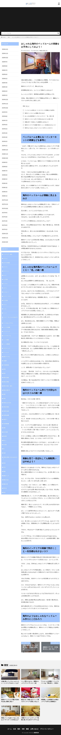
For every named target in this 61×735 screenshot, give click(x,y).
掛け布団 (5, 427)
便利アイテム (6, 353)
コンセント (6, 289)
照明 (4, 458)
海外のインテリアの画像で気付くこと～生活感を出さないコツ (39, 125)
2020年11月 (5, 53)
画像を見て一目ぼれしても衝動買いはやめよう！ (36, 122)
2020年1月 (4, 94)
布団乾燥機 (6, 411)
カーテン (5, 264)
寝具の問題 (6, 378)
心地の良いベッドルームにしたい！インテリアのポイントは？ (10, 681)
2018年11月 (5, 152)
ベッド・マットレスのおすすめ (10, 314)
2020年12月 (5, 49)
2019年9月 (4, 111)
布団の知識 (6, 407)
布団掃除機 (6, 419)
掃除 (4, 423)
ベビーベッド (6, 344)
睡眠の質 (5, 479)
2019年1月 (4, 144)
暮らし (5, 436)
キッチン (5, 281)
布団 (4, 394)
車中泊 (5, 483)
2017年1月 (4, 227)
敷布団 (5, 431)
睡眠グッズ (6, 470)
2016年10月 (5, 239)
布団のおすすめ (7, 398)
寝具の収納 (6, 373)
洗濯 (4, 448)
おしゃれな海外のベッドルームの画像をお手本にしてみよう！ (25, 37)
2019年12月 (5, 99)
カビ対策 (5, 277)
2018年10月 (5, 157)
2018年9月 (4, 161)
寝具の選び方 (6, 386)
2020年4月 (4, 82)
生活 (46, 50)
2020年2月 (4, 90)
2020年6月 (4, 74)
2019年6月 (4, 123)
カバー (5, 272)
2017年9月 (4, 210)
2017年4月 (4, 215)
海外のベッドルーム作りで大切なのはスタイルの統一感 (38, 119)
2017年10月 (5, 206)
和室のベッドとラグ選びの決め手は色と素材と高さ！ (10, 699)
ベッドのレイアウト (8, 320)
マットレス (6, 349)
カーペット (6, 268)
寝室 (44, 50)
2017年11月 (5, 202)
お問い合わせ (34, 727)
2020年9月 (4, 61)
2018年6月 (4, 173)
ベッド (5, 310)
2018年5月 (4, 177)
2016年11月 (5, 235)
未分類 (5, 440)
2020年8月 (4, 65)
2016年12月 (5, 231)
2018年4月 (4, 181)
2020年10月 (5, 57)
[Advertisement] (30, 20)
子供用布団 (6, 361)
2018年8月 (4, 165)
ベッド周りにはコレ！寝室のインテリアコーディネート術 (30, 681)
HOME (4, 37)
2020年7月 (4, 70)
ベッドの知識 (6, 324)
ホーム (12, 727)
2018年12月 (5, 148)
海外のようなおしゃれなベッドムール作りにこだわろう (38, 127)
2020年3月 (4, 86)
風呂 (4, 487)
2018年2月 (4, 190)
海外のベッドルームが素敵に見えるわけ (34, 113)
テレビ (5, 301)
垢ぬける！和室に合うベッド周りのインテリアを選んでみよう (30, 699)
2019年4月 (4, 132)
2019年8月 (4, 115)
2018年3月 (4, 186)
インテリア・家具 (7, 252)
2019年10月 (5, 107)
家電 (4, 365)
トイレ (5, 306)
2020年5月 (4, 78)
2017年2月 (4, 223)
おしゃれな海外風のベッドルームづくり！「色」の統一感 (38, 116)
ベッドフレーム (7, 332)
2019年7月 (4, 119)
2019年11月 (5, 103)
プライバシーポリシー (44, 727)
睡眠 (4, 466)
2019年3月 (4, 136)
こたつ (5, 285)
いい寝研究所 (35, 730)
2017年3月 (4, 219)
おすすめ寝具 (6, 260)
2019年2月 (4, 140)
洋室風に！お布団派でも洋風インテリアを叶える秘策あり (50, 699)
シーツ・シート (7, 293)
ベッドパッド (6, 328)
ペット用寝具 (6, 340)
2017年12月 (5, 198)
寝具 (9, 37)
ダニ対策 (5, 297)
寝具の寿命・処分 (7, 382)
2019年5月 (4, 128)
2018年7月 (4, 169)
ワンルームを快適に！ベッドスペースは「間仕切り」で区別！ (50, 681)
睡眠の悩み (6, 475)
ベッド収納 (6, 336)
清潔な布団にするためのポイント (10, 453)
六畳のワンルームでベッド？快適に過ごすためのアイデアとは (30, 717)
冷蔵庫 (5, 357)
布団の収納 (6, 402)
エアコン (5, 256)
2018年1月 (4, 194)
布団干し (5, 415)
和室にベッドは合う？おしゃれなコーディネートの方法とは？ (10, 717)
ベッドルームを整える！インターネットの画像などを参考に (39, 110)
